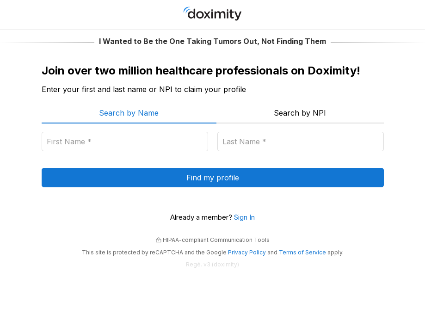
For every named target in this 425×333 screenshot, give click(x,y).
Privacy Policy (247, 252)
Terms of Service (302, 252)
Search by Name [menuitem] (129, 112)
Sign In (244, 217)
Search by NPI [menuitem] (300, 112)
